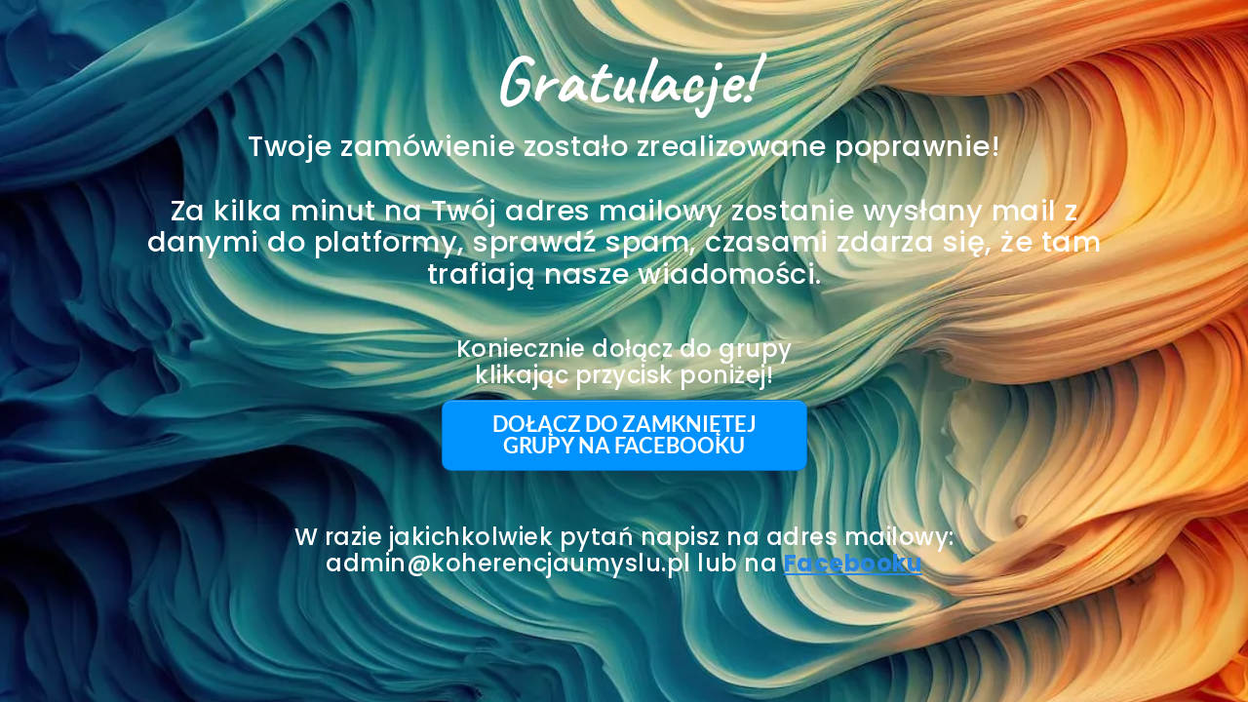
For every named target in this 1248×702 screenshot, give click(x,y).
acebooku (859, 563)
